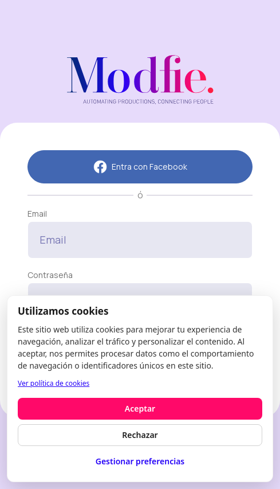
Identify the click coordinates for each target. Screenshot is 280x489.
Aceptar (140, 408)
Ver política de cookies (53, 383)
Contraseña (50, 274)
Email (37, 213)
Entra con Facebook (140, 167)
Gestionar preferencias (140, 461)
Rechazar (139, 434)
